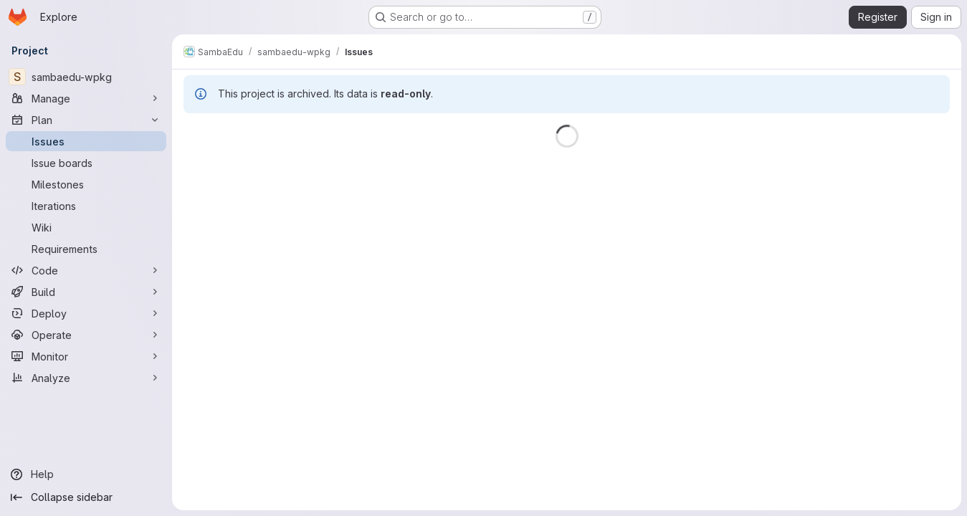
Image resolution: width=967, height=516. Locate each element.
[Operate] (86, 335)
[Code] (86, 270)
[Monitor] (86, 356)
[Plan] (86, 120)
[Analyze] (86, 378)
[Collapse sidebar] (86, 497)
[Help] (86, 474)
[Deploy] (86, 313)
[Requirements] (86, 249)
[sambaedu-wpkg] (86, 77)
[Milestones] (86, 184)
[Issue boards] (86, 163)
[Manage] (86, 98)
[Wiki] (86, 227)
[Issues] (86, 141)
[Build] (86, 292)
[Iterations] (86, 206)
